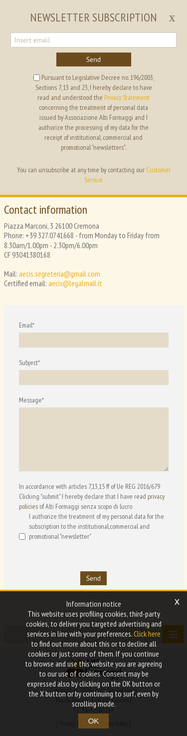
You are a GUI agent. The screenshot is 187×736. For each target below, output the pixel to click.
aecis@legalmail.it (75, 283)
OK (93, 721)
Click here (147, 634)
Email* (26, 325)
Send (93, 59)
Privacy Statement (127, 97)
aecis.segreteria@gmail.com (59, 274)
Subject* (29, 362)
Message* (31, 399)
